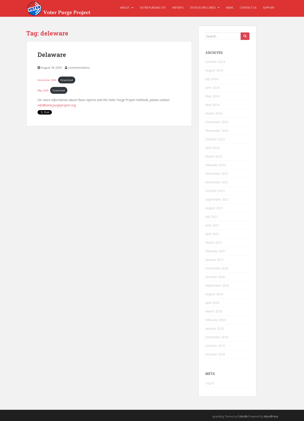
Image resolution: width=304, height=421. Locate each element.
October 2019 (215, 346)
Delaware (52, 55)
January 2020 (214, 328)
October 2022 (215, 139)
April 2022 (212, 148)
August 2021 (214, 208)
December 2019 (216, 337)
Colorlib (243, 416)
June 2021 (212, 225)
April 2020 (212, 303)
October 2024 (215, 62)
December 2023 (216, 122)
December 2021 (216, 173)
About (124, 7)
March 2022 (213, 156)
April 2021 (212, 234)
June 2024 (212, 87)
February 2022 (215, 165)
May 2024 (212, 96)
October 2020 (215, 277)
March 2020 (213, 311)
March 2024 (213, 113)
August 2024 (214, 70)
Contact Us (248, 7)
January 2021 (214, 259)
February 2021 (215, 251)
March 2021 (213, 242)
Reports (177, 7)
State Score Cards (202, 7)
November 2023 (216, 130)
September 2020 (217, 285)
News (229, 7)
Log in (209, 383)
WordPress (271, 416)
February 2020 (215, 320)
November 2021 (216, 182)
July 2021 (211, 216)
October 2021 (215, 191)
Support (269, 7)
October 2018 (215, 354)
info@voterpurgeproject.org (57, 105)
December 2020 (47, 80)
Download (66, 80)
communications (79, 68)
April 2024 (212, 105)
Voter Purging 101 (153, 7)
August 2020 (214, 294)
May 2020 (43, 90)
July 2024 (211, 79)
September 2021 (217, 199)
